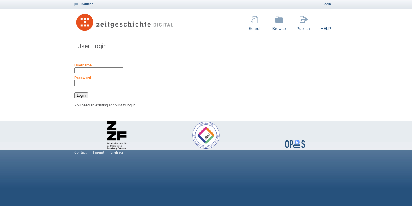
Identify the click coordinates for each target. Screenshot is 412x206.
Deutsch (87, 4)
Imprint (98, 152)
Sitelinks (116, 152)
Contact (80, 152)
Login (327, 4)
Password (82, 78)
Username (83, 65)
